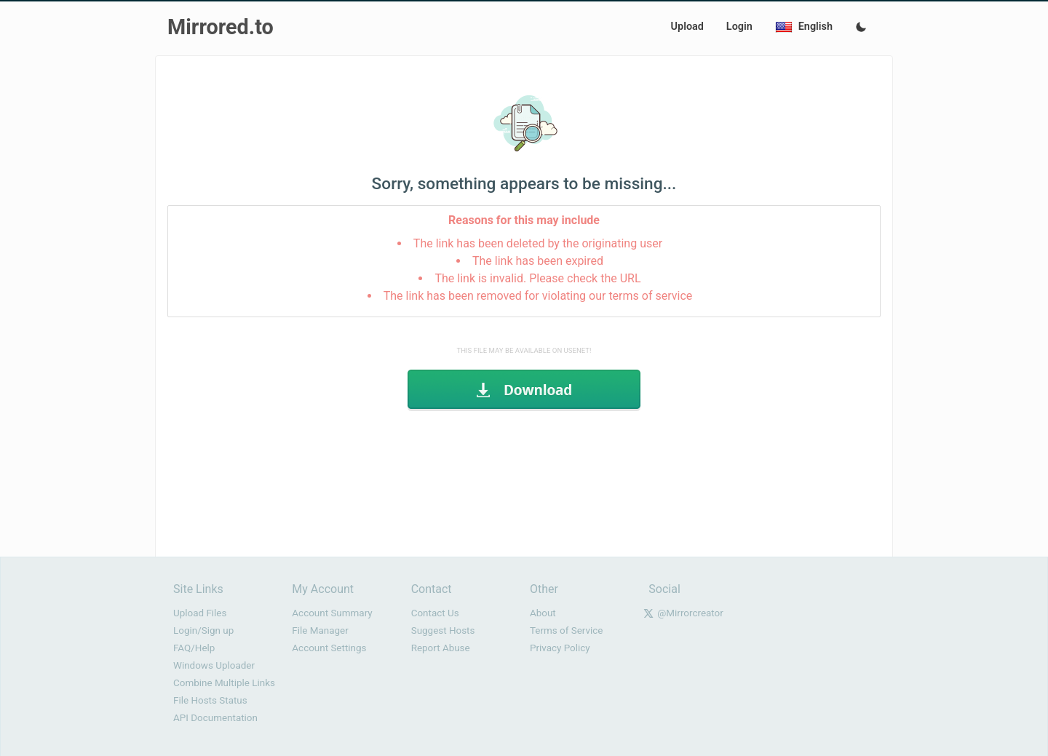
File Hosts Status (210, 700)
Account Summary (332, 613)
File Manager (320, 630)
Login (739, 26)
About (543, 613)
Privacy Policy (560, 647)
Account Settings (329, 647)
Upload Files (199, 613)
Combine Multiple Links (224, 682)
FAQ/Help (194, 647)
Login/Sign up (203, 630)
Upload (687, 26)
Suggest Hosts (443, 630)
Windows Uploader (214, 665)
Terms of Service (566, 630)
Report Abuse (440, 647)
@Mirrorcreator (690, 613)
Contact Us (435, 613)
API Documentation (215, 717)
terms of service (650, 296)
